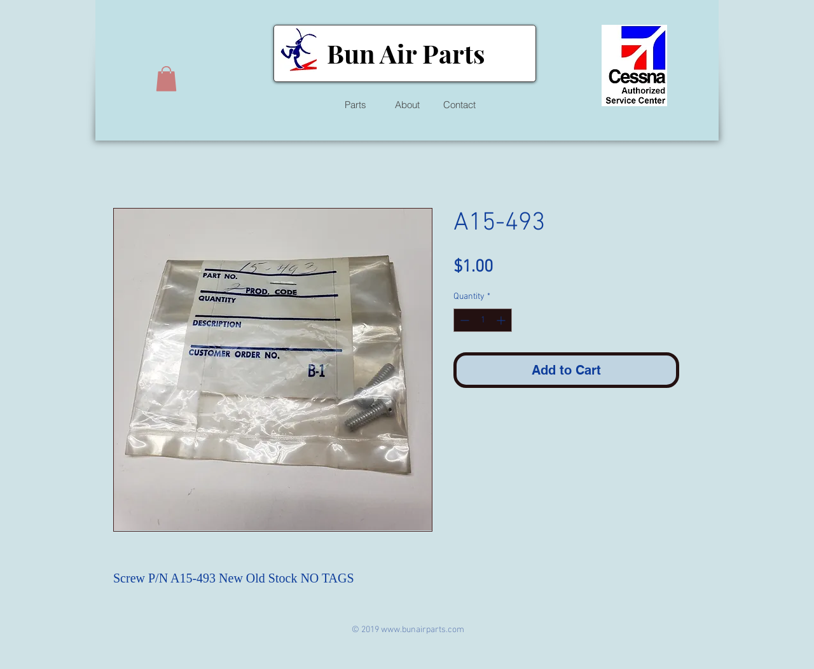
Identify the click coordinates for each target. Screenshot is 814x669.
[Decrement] (463, 320)
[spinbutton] (482, 320)
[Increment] (502, 320)
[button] (166, 78)
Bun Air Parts (406, 53)
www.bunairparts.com (422, 629)
